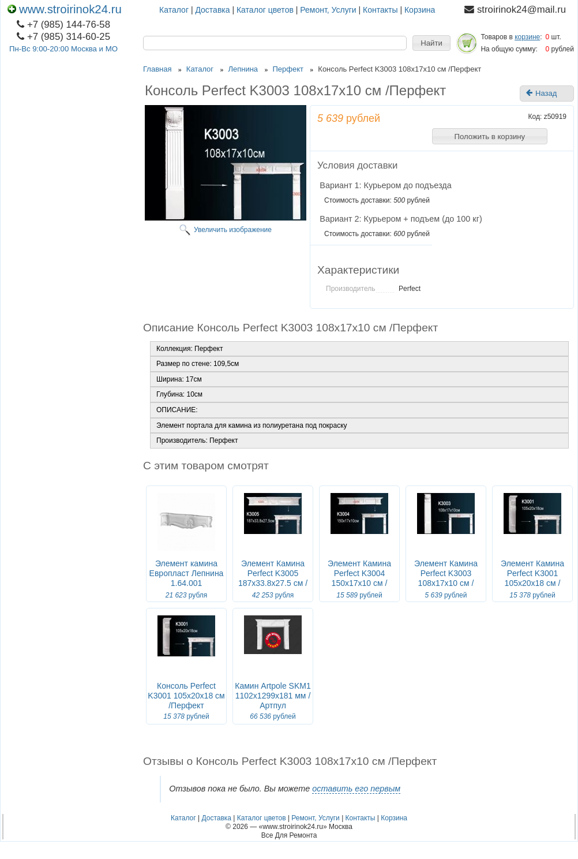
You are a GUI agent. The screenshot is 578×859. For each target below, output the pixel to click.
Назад (541, 93)
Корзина (419, 9)
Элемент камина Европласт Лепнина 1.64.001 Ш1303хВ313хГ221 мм (186, 583)
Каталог (174, 9)
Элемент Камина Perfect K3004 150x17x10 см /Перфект (359, 578)
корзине (527, 37)
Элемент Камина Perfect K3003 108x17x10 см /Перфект (446, 578)
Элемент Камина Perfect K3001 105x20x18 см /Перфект (532, 578)
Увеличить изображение (233, 230)
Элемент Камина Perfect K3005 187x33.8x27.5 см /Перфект (272, 578)
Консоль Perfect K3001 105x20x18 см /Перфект (186, 695)
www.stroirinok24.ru (64, 9)
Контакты (380, 9)
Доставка (212, 9)
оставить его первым (356, 788)
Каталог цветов (265, 9)
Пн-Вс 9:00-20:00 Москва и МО (63, 48)
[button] (431, 43)
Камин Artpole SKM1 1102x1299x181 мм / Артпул (272, 695)
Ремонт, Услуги (328, 9)
